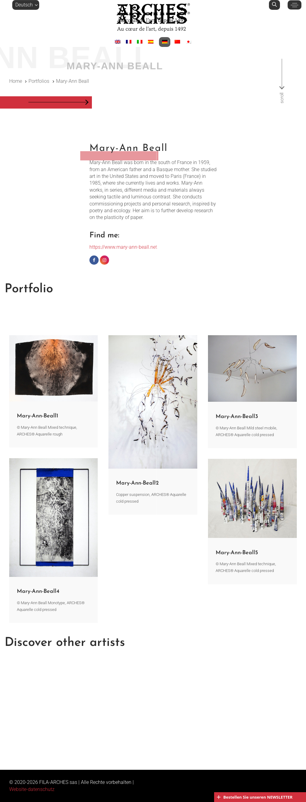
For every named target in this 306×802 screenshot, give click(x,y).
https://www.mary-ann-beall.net (123, 247)
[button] (25, 5)
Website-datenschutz (32, 789)
